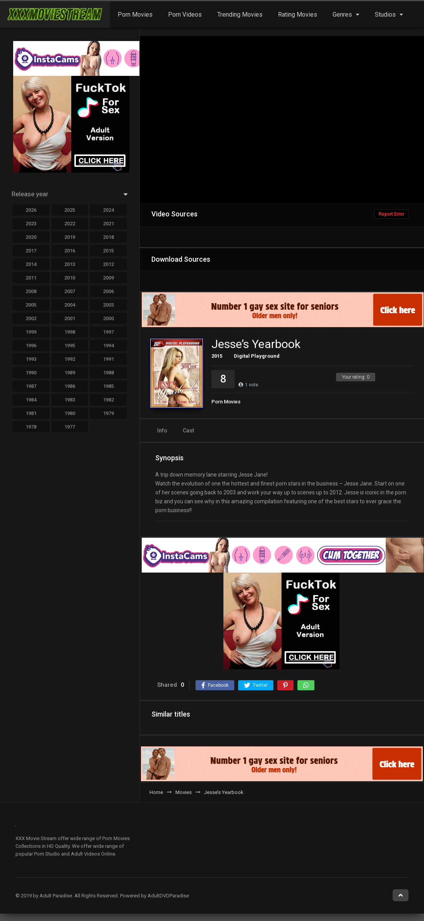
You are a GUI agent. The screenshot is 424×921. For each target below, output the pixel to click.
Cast (188, 430)
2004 (69, 305)
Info (162, 430)
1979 (108, 413)
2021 (108, 223)
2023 (31, 223)
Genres (342, 14)
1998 (69, 332)
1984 (31, 400)
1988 (108, 373)
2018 (108, 237)
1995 (69, 345)
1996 (31, 345)
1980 (69, 413)
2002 (31, 318)
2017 (31, 251)
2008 (31, 291)
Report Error (391, 214)
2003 (108, 305)
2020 (31, 237)
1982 (108, 400)
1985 (108, 386)
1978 (31, 427)
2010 (69, 278)
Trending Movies (240, 14)
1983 (69, 400)
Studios (385, 14)
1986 (69, 386)
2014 (31, 264)
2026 (31, 210)
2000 (108, 318)
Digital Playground (257, 356)
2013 (69, 264)
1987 (31, 386)
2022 (69, 223)
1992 (69, 359)
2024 (108, 210)
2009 (108, 278)
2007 (69, 291)
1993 (31, 359)
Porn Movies (135, 14)
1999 (31, 332)
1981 (31, 413)
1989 (69, 373)
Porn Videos (185, 14)
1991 (108, 359)
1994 (108, 345)
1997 (108, 332)
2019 (69, 237)
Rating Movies (297, 14)
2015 (216, 356)
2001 (69, 318)
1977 (69, 427)
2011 (31, 278)
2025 (69, 210)
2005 (31, 305)
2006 (108, 291)
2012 (108, 264)
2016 (69, 251)
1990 (31, 373)
